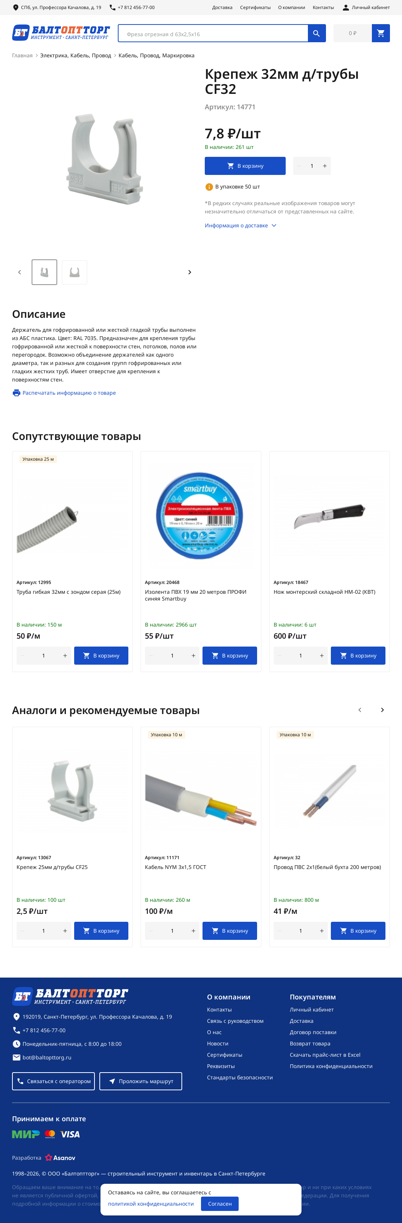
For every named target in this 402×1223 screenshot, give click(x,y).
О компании (291, 8)
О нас (214, 1032)
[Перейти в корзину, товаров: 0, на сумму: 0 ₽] (361, 33)
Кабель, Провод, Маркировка (157, 55)
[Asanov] (60, 1158)
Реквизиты (221, 1066)
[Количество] (312, 166)
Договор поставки (313, 1032)
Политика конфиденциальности (331, 1066)
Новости (217, 1043)
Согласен (220, 1203)
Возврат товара (310, 1043)
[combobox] (222, 33)
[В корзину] (101, 656)
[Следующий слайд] (382, 709)
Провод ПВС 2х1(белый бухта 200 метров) (327, 867)
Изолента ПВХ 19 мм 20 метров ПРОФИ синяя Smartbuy (196, 595)
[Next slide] (189, 272)
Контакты (323, 8)
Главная (22, 55)
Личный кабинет (312, 1009)
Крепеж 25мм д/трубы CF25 (52, 867)
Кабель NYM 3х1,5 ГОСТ (175, 867)
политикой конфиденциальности (151, 1203)
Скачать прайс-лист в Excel (325, 1054)
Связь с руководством (235, 1020)
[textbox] (217, 34)
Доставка (222, 8)
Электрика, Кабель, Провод (75, 55)
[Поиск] (316, 33)
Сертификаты (255, 8)
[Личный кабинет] (365, 7)
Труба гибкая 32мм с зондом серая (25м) (68, 592)
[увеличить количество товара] (325, 166)
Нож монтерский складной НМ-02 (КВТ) (324, 592)
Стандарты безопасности (240, 1077)
